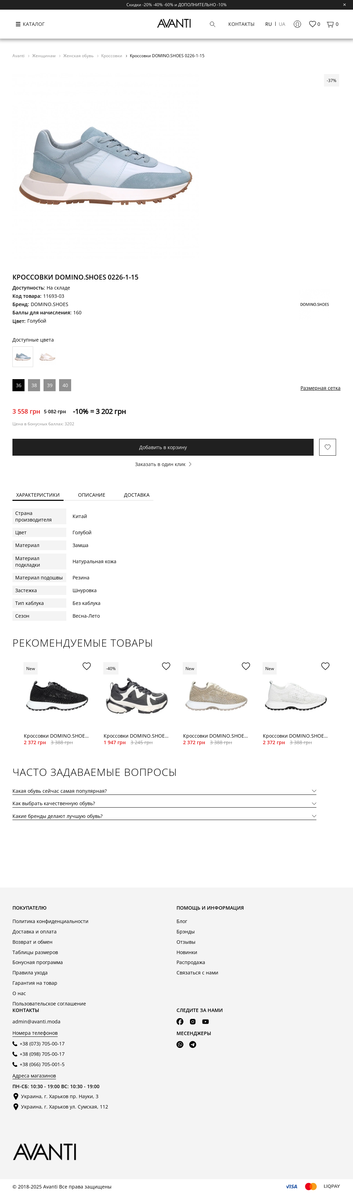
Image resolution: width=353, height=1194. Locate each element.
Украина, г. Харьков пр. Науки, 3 (59, 1096)
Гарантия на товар (34, 983)
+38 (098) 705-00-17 (42, 1054)
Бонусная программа (37, 962)
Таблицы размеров (35, 952)
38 (34, 385)
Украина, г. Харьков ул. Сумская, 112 (64, 1106)
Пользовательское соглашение (49, 1003)
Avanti (19, 55)
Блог (181, 921)
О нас (19, 993)
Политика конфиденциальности (50, 921)
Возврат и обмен (32, 942)
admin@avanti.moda (36, 1021)
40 (65, 385)
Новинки (186, 952)
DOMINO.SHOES (49, 304)
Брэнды (185, 931)
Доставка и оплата (34, 931)
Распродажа (190, 962)
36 (18, 385)
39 (50, 385)
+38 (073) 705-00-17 (42, 1043)
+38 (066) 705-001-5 (42, 1064)
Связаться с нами (197, 972)
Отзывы (185, 942)
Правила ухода (30, 972)
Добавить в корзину (163, 447)
